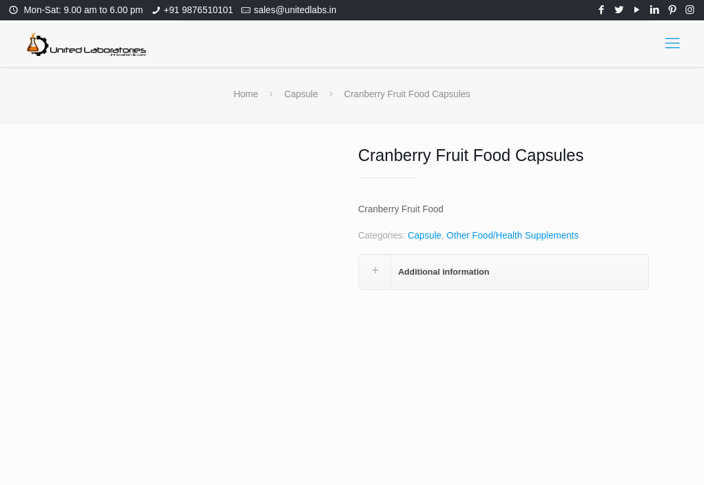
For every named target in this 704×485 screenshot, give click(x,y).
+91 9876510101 (198, 10)
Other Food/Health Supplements (512, 235)
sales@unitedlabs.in (295, 10)
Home (245, 94)
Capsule (300, 94)
